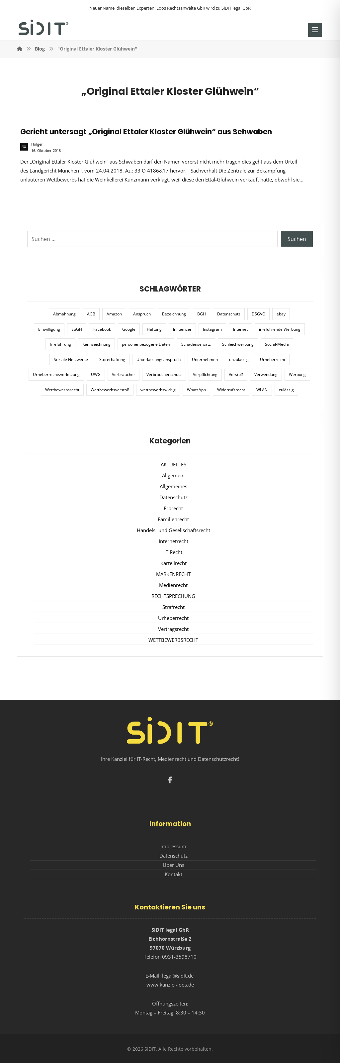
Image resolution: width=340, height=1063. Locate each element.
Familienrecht (173, 519)
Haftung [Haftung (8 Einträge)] (154, 329)
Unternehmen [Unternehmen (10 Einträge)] (205, 359)
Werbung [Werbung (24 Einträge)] (297, 374)
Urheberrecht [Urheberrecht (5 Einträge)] (272, 359)
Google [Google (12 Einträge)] (128, 329)
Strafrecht (173, 607)
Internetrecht (173, 541)
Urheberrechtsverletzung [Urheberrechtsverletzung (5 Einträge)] (56, 374)
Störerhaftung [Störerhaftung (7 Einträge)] (112, 359)
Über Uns (173, 865)
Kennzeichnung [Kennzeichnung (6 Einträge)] (96, 344)
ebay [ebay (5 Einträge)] (281, 314)
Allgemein (173, 475)
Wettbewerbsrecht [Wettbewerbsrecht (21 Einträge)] (62, 390)
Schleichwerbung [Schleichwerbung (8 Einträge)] (238, 344)
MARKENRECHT (173, 574)
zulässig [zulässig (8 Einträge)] (286, 390)
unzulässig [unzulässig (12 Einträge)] (239, 359)
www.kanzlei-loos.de (170, 984)
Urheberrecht (173, 618)
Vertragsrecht (173, 629)
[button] (315, 30)
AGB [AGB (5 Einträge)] (91, 314)
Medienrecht (173, 585)
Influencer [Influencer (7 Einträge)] (182, 329)
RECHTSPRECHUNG (173, 596)
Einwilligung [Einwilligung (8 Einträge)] (49, 329)
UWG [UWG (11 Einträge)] (96, 374)
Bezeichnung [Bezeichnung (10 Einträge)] (174, 314)
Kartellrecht (173, 563)
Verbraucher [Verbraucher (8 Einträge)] (123, 374)
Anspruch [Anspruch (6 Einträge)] (142, 314)
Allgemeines (173, 486)
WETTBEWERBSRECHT (173, 640)
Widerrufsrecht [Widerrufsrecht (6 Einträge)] (231, 390)
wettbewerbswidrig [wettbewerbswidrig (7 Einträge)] (158, 390)
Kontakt (173, 874)
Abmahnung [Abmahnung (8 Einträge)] (64, 314)
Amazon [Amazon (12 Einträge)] (114, 314)
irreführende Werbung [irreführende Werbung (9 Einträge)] (279, 329)
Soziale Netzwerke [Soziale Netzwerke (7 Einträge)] (71, 359)
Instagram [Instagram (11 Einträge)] (212, 329)
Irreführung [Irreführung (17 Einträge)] (60, 344)
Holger (37, 144)
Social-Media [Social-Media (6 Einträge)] (277, 344)
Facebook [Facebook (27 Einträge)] (102, 329)
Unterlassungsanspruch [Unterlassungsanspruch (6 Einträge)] (158, 359)
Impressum (173, 846)
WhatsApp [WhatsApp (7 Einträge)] (196, 390)
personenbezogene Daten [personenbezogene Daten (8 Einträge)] (146, 344)
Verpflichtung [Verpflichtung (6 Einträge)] (205, 374)
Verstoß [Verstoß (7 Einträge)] (236, 374)
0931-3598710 (179, 956)
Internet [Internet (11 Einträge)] (240, 329)
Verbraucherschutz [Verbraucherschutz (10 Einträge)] (164, 374)
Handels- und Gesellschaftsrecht (173, 530)
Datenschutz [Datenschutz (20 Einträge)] (228, 314)
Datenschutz (173, 497)
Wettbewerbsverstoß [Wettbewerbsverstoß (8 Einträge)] (110, 390)
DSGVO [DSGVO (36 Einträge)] (258, 314)
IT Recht (173, 552)
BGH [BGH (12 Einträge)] (201, 314)
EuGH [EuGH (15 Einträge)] (76, 329)
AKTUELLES (173, 464)
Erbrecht (173, 508)
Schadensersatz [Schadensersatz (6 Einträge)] (196, 344)
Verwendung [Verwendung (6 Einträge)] (266, 374)
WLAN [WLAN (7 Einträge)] (262, 390)
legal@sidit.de (178, 975)
